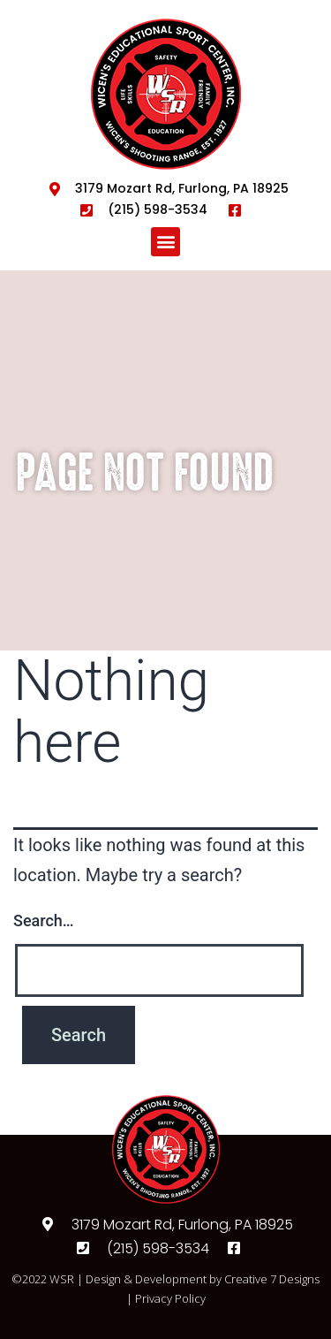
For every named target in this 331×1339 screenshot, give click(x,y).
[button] (165, 241)
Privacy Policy (170, 1298)
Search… (43, 920)
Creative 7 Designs (272, 1279)
